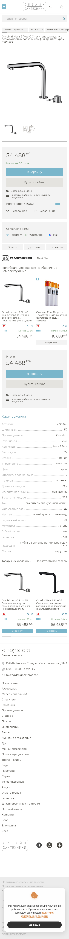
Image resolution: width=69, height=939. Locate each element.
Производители (12, 710)
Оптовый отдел (12, 809)
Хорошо (34, 924)
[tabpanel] (10, 129)
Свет (5, 831)
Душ (4, 743)
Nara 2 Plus (42, 258)
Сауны (6, 776)
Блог (5, 820)
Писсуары (8, 770)
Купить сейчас (34, 182)
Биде (5, 765)
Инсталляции (10, 727)
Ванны (6, 732)
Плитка (6, 721)
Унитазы (7, 716)
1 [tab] (34, 141)
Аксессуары (9, 688)
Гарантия (57, 247)
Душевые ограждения (16, 738)
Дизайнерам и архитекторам (21, 803)
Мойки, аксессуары (14, 748)
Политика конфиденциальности (23, 882)
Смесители (9, 699)
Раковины (8, 705)
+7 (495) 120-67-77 (16, 650)
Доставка (34, 247)
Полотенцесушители (16, 754)
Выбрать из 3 (51, 342)
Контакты (8, 814)
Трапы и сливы (11, 759)
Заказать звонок (12, 655)
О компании (10, 683)
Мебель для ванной (14, 694)
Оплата (12, 247)
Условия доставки (13, 781)
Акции (6, 787)
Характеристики (14, 416)
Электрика (9, 825)
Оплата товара (11, 792)
